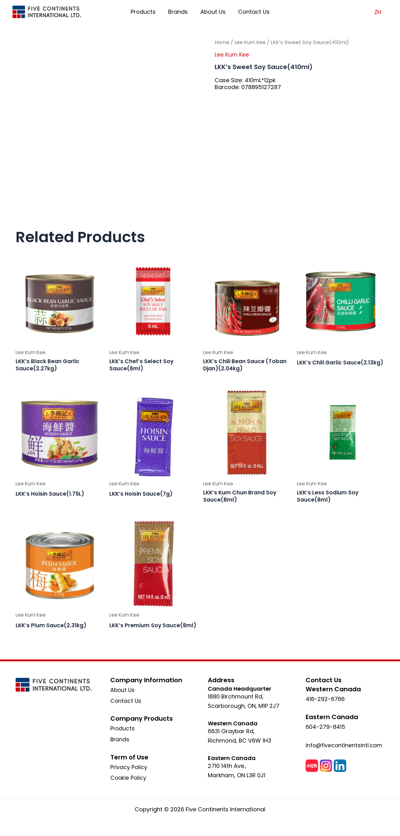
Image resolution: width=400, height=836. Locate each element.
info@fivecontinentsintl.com (344, 745)
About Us (212, 12)
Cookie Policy (128, 778)
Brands (178, 12)
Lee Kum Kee (251, 42)
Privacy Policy (129, 767)
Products (145, 12)
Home (222, 42)
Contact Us (252, 12)
